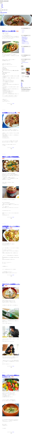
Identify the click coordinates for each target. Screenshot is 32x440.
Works (21, 83)
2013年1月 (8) (23, 51)
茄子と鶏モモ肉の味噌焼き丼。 (25, 38)
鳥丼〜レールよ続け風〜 (9, 31)
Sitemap (2, 7)
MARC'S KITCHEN (3, 12)
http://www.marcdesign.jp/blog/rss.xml (25, 62)
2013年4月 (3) (23, 49)
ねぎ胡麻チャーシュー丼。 (9, 112)
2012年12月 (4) (23, 52)
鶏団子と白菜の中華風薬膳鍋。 (11, 157)
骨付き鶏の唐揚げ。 (24, 40)
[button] (1, 11)
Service (2, 5)
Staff (21, 84)
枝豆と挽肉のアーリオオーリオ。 (25, 37)
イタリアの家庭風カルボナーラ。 (25, 41)
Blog (21, 85)
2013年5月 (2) (23, 48)
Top (21, 82)
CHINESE (13, 103)
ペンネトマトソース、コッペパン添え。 (25, 43)
